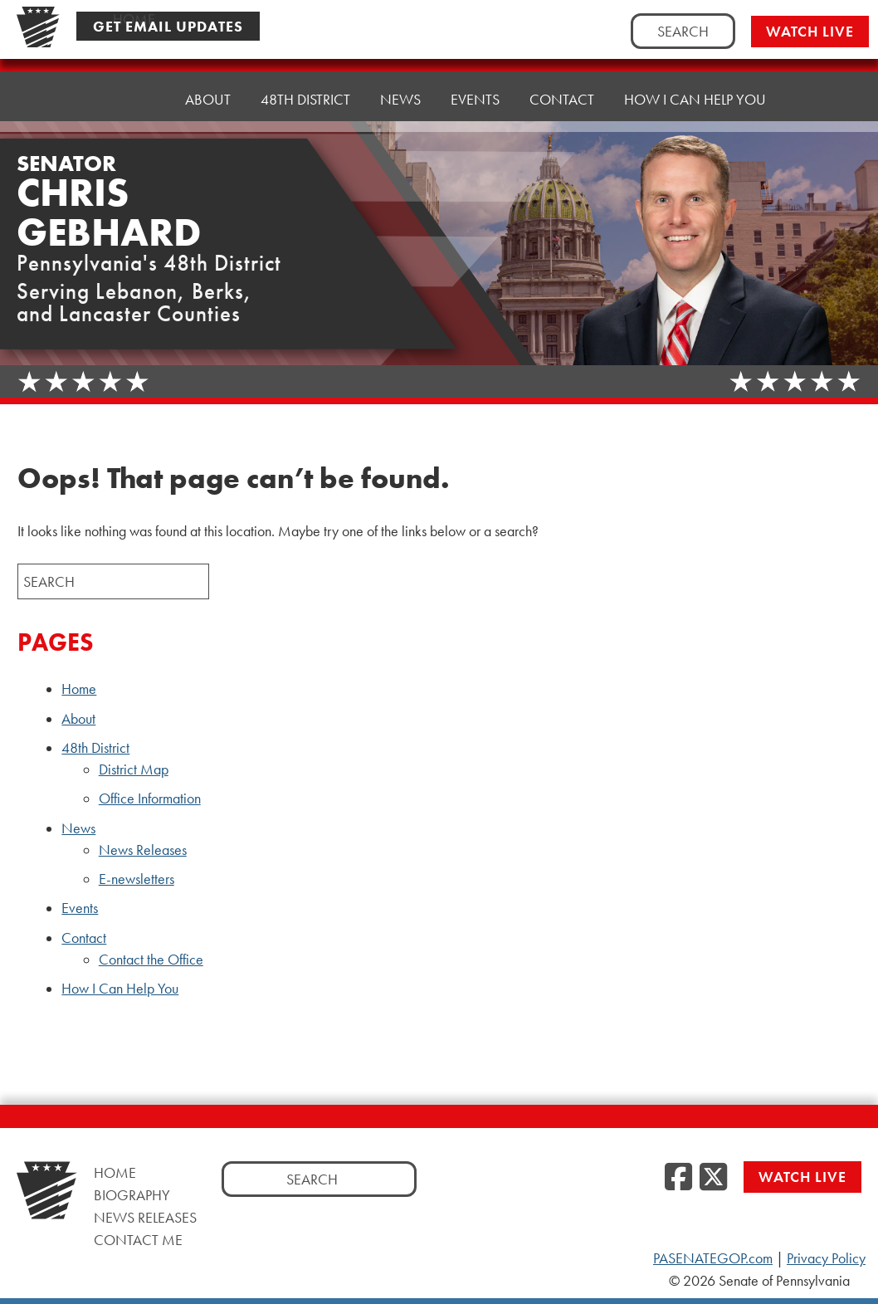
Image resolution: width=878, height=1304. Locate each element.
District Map (133, 769)
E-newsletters (136, 879)
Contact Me (138, 1239)
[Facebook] (678, 1178)
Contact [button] (561, 99)
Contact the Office (151, 959)
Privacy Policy (826, 1258)
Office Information (150, 798)
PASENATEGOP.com (713, 1258)
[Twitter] (713, 1178)
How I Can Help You (695, 99)
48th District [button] (305, 99)
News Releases (143, 850)
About (208, 99)
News (78, 828)
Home (134, 99)
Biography (132, 1194)
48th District (95, 748)
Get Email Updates (168, 26)
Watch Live (810, 31)
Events (475, 99)
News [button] (400, 99)
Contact (83, 938)
